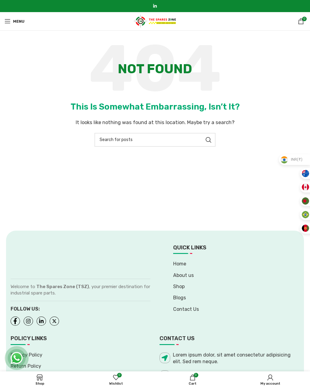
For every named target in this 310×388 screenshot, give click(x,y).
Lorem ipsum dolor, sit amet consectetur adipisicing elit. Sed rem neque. (225, 358)
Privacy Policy (26, 355)
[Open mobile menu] (15, 21)
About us (183, 275)
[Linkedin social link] (155, 6)
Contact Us (186, 309)
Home (179, 264)
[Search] (155, 140)
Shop (179, 286)
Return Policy (26, 366)
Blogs (179, 298)
